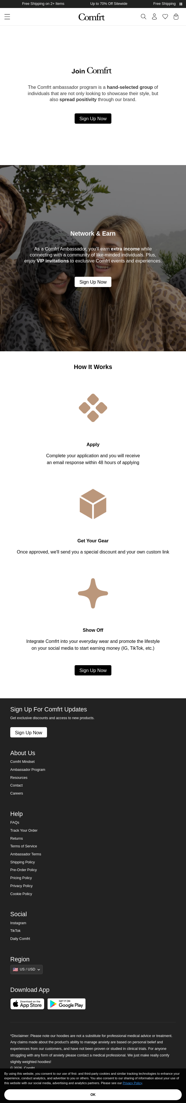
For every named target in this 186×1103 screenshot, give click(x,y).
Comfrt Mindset (22, 762)
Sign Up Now (93, 118)
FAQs (14, 823)
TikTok (15, 931)
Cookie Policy (21, 894)
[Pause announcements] (181, 4)
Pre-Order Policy (23, 870)
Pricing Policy (21, 878)
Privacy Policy (21, 886)
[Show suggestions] (26, 969)
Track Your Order (24, 831)
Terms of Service (23, 846)
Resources (18, 778)
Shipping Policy (22, 862)
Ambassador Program (27, 770)
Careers (16, 793)
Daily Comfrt (20, 939)
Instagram (18, 923)
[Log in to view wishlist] (165, 16)
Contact (16, 785)
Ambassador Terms (25, 854)
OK (93, 1095)
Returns (16, 839)
